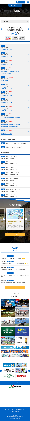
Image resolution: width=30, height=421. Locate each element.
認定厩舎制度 (19, 409)
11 (2, 189)
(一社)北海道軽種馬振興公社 (15, 416)
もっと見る (15, 234)
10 (2, 147)
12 (2, 194)
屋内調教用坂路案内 (15, 411)
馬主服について (9, 409)
